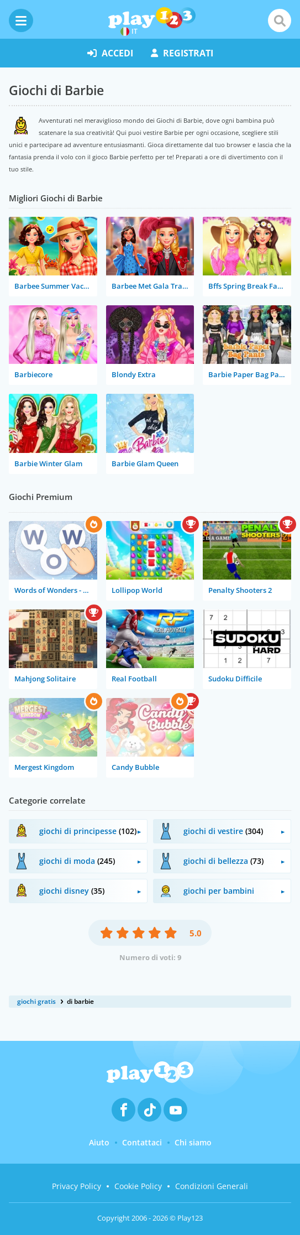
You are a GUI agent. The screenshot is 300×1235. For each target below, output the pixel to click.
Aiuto (99, 1142)
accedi (110, 53)
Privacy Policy (76, 1186)
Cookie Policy (138, 1186)
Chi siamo (193, 1142)
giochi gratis (36, 1001)
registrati (182, 53)
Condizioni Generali (211, 1186)
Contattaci (142, 1142)
